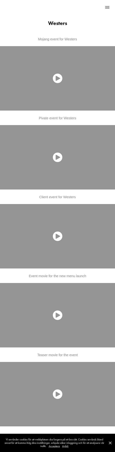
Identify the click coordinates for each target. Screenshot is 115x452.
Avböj (65, 446)
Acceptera (54, 446)
